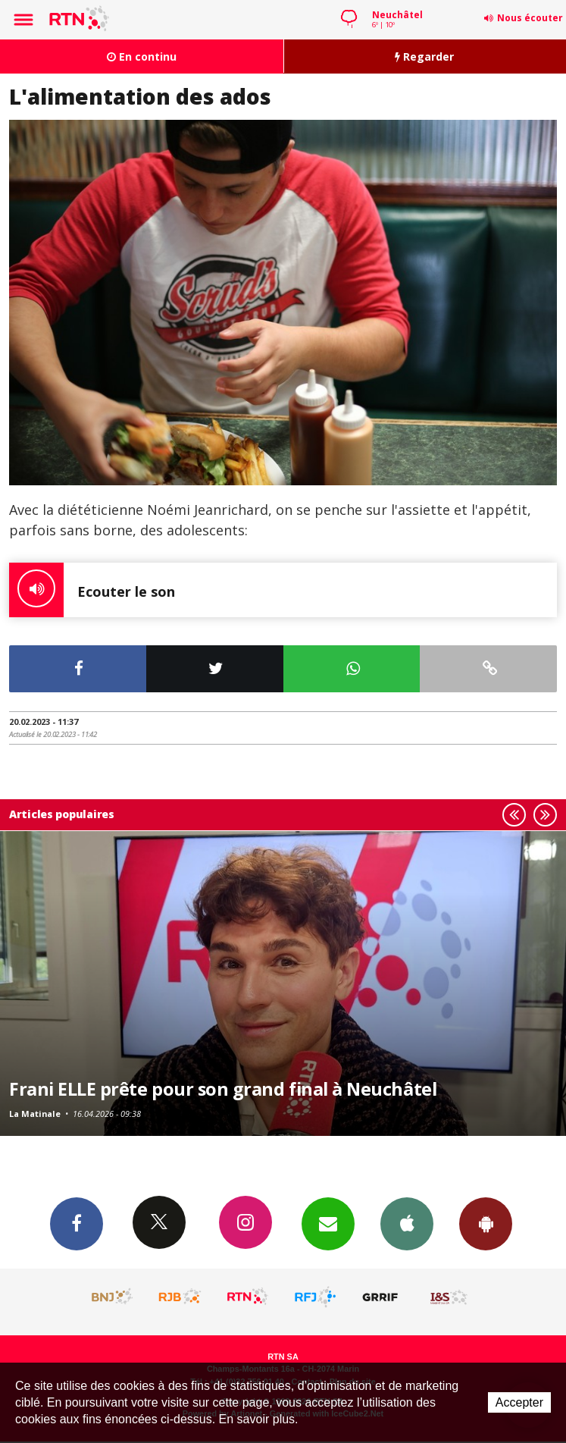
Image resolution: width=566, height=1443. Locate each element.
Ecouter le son (92, 590)
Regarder (424, 56)
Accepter (519, 1402)
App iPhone (406, 1223)
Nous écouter (530, 17)
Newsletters (328, 1223)
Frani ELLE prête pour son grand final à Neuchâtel (222, 1089)
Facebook (76, 1223)
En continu (142, 56)
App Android (485, 1223)
